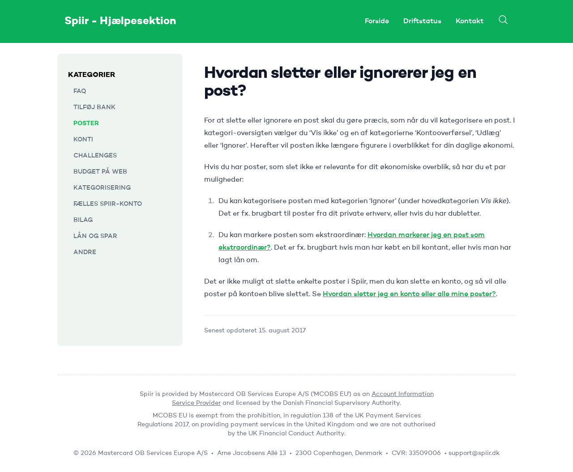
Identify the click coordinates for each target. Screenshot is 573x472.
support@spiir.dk (474, 453)
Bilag (83, 220)
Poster (86, 123)
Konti (83, 139)
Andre (84, 252)
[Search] (503, 19)
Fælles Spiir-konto (107, 204)
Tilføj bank (94, 107)
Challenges (95, 156)
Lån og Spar (95, 236)
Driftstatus (422, 21)
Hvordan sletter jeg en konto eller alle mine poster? (409, 294)
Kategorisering (102, 188)
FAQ (79, 91)
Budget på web (100, 172)
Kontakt (469, 21)
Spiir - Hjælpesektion (120, 21)
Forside (377, 21)
